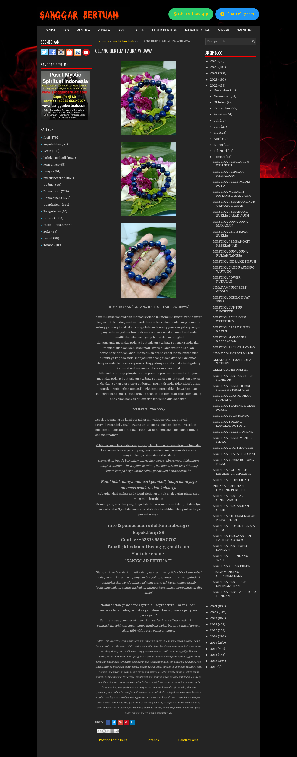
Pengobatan (52, 211)
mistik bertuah (123, 41)
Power (48, 218)
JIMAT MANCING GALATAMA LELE (227, 574)
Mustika (83, 30)
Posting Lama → (190, 740)
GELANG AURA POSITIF (230, 369)
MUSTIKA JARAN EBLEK (231, 566)
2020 (214, 612)
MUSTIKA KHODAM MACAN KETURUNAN (234, 518)
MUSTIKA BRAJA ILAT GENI (234, 453)
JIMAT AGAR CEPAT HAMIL (233, 353)
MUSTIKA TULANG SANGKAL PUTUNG (229, 423)
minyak (48, 171)
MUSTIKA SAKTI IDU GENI (233, 447)
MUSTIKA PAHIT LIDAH (231, 480)
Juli (217, 120)
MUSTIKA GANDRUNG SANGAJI (230, 548)
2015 (214, 642)
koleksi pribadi (54, 157)
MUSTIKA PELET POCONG (233, 431)
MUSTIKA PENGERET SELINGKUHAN (229, 584)
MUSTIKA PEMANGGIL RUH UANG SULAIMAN (234, 203)
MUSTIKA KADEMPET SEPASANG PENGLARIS (232, 472)
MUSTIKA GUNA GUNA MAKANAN (230, 223)
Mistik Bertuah (165, 30)
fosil (46, 137)
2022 (214, 85)
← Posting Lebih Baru (111, 740)
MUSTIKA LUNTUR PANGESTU (227, 309)
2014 (214, 648)
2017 (214, 630)
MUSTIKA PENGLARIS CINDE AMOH (229, 498)
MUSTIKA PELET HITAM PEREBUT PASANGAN (231, 387)
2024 (214, 73)
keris (47, 151)
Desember (222, 90)
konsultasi (51, 164)
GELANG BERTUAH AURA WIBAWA (123, 50)
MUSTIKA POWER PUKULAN (226, 279)
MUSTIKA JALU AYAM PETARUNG (229, 319)
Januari (220, 157)
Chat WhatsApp (191, 14)
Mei (217, 132)
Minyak (223, 30)
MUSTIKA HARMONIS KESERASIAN (229, 339)
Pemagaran (51, 191)
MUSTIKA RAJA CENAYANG (234, 347)
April (218, 138)
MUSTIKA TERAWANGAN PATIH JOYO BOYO (232, 538)
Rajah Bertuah (197, 30)
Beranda (48, 30)
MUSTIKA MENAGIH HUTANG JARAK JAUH (232, 193)
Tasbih (139, 30)
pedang (49, 184)
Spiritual (244, 30)
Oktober (220, 102)
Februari (221, 151)
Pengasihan (52, 198)
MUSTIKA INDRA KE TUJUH (234, 261)
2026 (214, 61)
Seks (47, 231)
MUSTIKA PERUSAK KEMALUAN (228, 173)
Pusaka (104, 30)
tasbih (47, 238)
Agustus (220, 114)
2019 (214, 618)
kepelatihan (52, 144)
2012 (214, 661)
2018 (214, 624)
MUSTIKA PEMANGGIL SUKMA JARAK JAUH (231, 213)
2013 (214, 654)
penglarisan (52, 204)
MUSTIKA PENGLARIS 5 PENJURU (231, 163)
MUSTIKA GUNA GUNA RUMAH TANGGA (230, 253)
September (222, 108)
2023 (214, 79)
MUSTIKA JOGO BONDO (231, 415)
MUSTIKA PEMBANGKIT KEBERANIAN (231, 243)
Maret (219, 144)
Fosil (121, 30)
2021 (214, 606)
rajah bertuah (53, 225)
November (222, 96)
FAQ (66, 30)
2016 (214, 636)
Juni (217, 126)
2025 (214, 67)
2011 (213, 667)
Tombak (49, 245)
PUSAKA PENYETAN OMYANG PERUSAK (229, 488)
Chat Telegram (237, 14)
